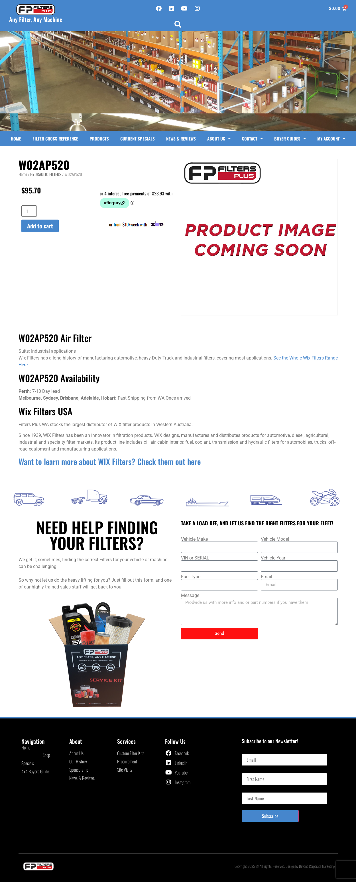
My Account (331, 139)
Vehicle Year (273, 558)
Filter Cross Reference (55, 138)
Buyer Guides (290, 139)
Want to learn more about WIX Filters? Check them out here (110, 461)
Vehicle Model (275, 539)
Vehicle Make (194, 539)
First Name (251, 771)
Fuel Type (190, 577)
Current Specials (137, 138)
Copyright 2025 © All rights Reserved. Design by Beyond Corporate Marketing (285, 866)
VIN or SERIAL (195, 558)
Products (99, 138)
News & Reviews (181, 138)
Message (190, 595)
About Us (219, 139)
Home (16, 138)
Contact (252, 139)
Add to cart (40, 226)
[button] (178, 24)
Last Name (250, 790)
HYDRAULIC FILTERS (45, 174)
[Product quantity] (29, 211)
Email (266, 577)
